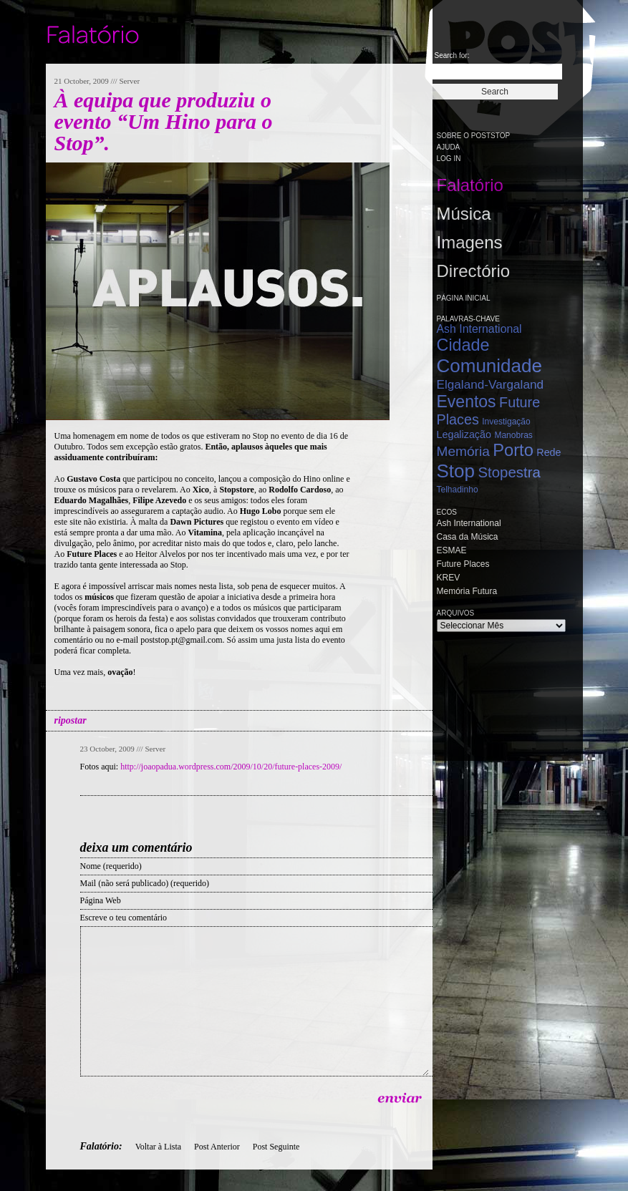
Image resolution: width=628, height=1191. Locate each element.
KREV (448, 578)
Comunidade (489, 365)
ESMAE (452, 550)
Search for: (452, 55)
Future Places (463, 564)
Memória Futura (467, 591)
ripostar (70, 720)
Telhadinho (457, 490)
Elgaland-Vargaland (490, 384)
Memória (463, 451)
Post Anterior (217, 1147)
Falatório (470, 185)
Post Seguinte (276, 1147)
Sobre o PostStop (474, 136)
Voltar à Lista (158, 1147)
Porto (513, 450)
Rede (548, 452)
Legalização (464, 434)
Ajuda (448, 147)
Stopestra (509, 472)
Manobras (513, 435)
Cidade (463, 345)
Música (464, 213)
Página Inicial (464, 298)
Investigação (506, 422)
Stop (456, 471)
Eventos (466, 401)
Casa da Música (467, 537)
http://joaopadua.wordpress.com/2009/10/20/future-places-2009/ (231, 767)
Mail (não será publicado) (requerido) (145, 883)
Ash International (479, 329)
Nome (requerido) (111, 866)
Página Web (100, 900)
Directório (474, 271)
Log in (449, 158)
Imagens (470, 242)
